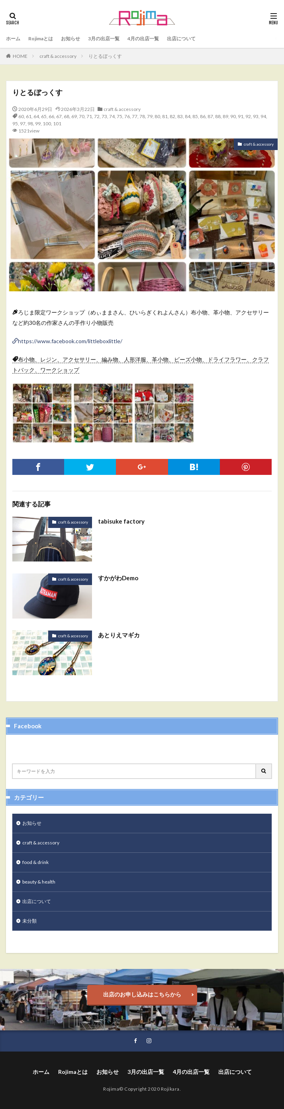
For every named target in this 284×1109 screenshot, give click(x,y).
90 (233, 116)
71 (89, 116)
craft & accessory (57, 56)
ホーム (13, 39)
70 (81, 116)
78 (142, 116)
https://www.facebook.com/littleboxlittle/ (70, 341)
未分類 (29, 921)
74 (112, 116)
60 (21, 116)
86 (203, 116)
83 (180, 116)
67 (59, 116)
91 (240, 116)
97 (22, 124)
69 (74, 116)
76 (127, 116)
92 (248, 116)
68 (66, 116)
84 (187, 116)
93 (256, 116)
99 (38, 124)
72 (97, 116)
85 (195, 116)
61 (28, 116)
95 (15, 124)
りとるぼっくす (105, 56)
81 (165, 116)
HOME (20, 56)
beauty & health (38, 882)
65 (44, 116)
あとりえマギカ (119, 635)
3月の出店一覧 (103, 39)
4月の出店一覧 (143, 39)
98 (30, 124)
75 (119, 116)
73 (104, 116)
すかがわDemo (118, 577)
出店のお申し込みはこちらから (142, 994)
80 (157, 116)
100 (47, 124)
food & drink (35, 862)
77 (134, 116)
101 (57, 124)
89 (225, 116)
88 (218, 116)
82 (172, 116)
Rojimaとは (40, 39)
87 (210, 116)
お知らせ (70, 39)
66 (51, 116)
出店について (181, 39)
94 (263, 116)
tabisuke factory (121, 521)
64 (36, 116)
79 (150, 116)
